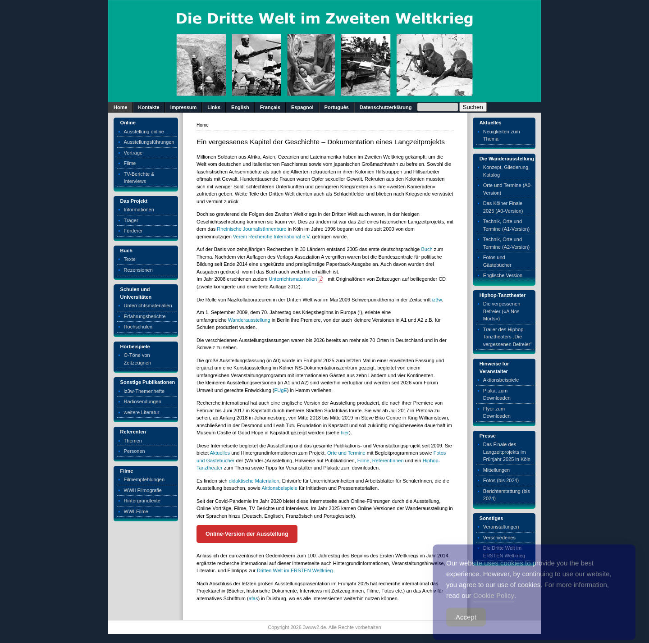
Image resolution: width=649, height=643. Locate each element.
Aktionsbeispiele (279, 488)
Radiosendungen (142, 401)
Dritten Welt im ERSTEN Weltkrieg (295, 570)
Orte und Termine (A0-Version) (507, 189)
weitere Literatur (142, 412)
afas (253, 598)
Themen (133, 440)
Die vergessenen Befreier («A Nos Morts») (502, 311)
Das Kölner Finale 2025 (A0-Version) (503, 207)
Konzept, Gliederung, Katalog (506, 171)
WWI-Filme (136, 511)
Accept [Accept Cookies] (466, 625)
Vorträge (133, 152)
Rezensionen (138, 270)
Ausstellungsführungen (149, 142)
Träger (131, 220)
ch (430, 249)
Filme (130, 163)
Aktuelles (220, 453)
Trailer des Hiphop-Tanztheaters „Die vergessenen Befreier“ (507, 337)
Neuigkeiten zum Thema (501, 135)
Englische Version (502, 275)
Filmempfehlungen (144, 479)
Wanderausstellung (249, 320)
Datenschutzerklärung (386, 107)
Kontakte (149, 107)
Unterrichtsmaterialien (148, 305)
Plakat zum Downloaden (497, 394)
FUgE (280, 390)
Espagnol (302, 107)
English (240, 107)
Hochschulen (138, 326)
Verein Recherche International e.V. (272, 236)
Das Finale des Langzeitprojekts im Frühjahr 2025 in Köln (506, 452)
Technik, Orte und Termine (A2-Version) (506, 243)
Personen (134, 451)
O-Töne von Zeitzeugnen (137, 358)
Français (270, 107)
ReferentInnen (388, 460)
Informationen (139, 209)
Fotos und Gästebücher (497, 261)
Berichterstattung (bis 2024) (506, 495)
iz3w (437, 299)
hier (345, 432)
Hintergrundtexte (142, 500)
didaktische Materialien (254, 480)
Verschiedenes (499, 537)
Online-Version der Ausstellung (247, 534)
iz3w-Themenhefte (144, 391)
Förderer (133, 230)
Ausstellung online (144, 131)
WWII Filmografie (143, 490)
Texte (130, 259)
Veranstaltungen (501, 526)
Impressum (183, 107)
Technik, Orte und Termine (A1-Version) (506, 225)
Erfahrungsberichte (145, 316)
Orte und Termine (346, 453)
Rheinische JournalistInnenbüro (251, 229)
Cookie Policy (493, 603)
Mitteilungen (496, 470)
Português (336, 107)
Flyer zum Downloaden (497, 412)
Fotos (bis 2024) (501, 480)
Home (121, 107)
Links (213, 107)
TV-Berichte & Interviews (139, 177)
